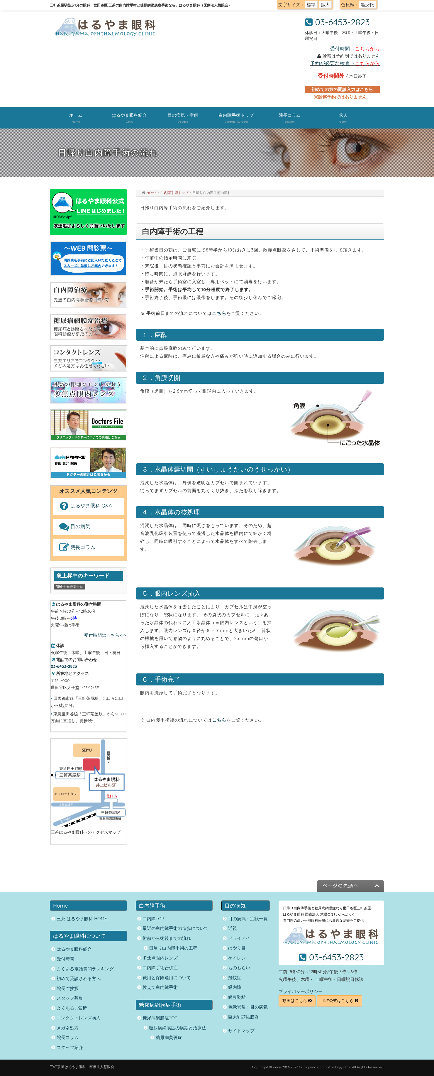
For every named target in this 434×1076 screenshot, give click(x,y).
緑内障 (234, 987)
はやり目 (237, 948)
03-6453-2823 (342, 22)
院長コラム (76, 548)
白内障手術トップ (174, 192)
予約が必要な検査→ (345, 63)
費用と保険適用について (167, 977)
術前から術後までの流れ (167, 938)
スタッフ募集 (70, 998)
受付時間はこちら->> (105, 635)
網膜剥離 (237, 997)
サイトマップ (241, 1030)
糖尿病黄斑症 (169, 1037)
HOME (152, 192)
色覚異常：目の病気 (248, 1007)
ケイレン (237, 958)
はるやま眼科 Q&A (85, 506)
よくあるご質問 (72, 1008)
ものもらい (239, 967)
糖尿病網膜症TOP (160, 1018)
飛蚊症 (234, 977)
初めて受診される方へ (79, 978)
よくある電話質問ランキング (85, 969)
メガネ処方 (68, 1028)
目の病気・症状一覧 (248, 918)
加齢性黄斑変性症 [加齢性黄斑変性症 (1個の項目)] (69, 586)
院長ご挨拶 (68, 988)
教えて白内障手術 (160, 987)
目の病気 (74, 527)
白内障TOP (153, 918)
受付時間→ (355, 48)
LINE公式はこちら (339, 1000)
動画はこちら (297, 1000)
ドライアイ (239, 938)
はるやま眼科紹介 (74, 949)
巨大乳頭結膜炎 (243, 1017)
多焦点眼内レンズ (160, 958)
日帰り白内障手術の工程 (173, 948)
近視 (232, 928)
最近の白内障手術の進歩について (175, 928)
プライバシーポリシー (301, 991)
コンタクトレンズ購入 (79, 1018)
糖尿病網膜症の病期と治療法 (177, 1028)
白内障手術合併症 (160, 967)
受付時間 (65, 959)
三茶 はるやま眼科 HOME (82, 918)
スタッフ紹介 (70, 1047)
